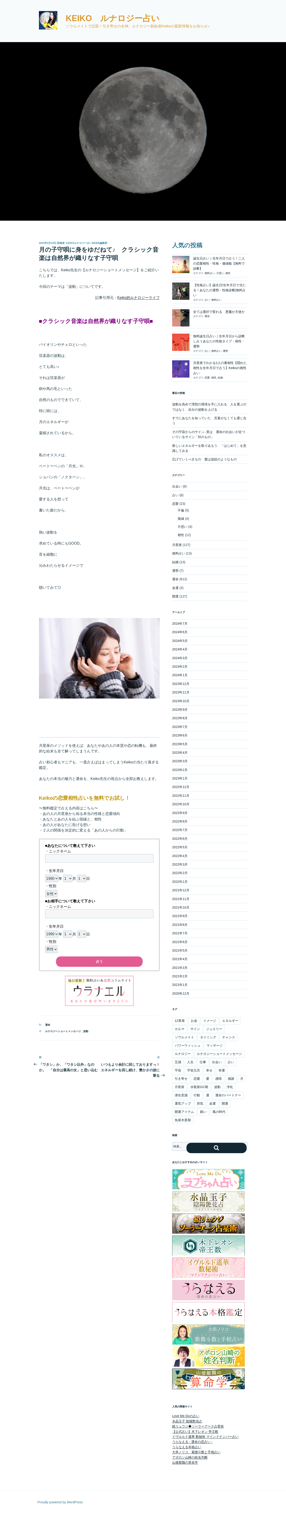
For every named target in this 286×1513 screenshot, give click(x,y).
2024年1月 (180, 675)
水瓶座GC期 (199, 1087)
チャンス (228, 1037)
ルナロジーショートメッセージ (63, 1031)
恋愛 (207, 377)
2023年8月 (180, 718)
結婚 (220, 377)
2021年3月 (180, 968)
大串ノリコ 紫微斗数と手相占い (196, 1452)
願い (203, 1112)
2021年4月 (180, 959)
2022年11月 (180, 795)
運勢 (225, 350)
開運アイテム (184, 1112)
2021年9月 (180, 916)
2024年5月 (180, 641)
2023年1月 (180, 778)
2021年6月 (180, 942)
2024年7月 (180, 623)
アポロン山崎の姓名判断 (190, 1457)
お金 (194, 1020)
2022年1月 (180, 882)
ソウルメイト (184, 1037)
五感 (178, 1062)
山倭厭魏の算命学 (185, 1462)
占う (99, 961)
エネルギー (230, 1020)
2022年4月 (180, 856)
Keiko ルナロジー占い (112, 18)
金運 (175, 588)
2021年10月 (180, 907)
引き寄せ (181, 1078)
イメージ (209, 1020)
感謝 (231, 1078)
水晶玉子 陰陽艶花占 (187, 1421)
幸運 (221, 1070)
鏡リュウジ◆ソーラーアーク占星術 (198, 1426)
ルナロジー (183, 1054)
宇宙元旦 (193, 1070)
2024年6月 (180, 632)
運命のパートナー (228, 1095)
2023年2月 (180, 770)
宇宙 (178, 1070)
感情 (218, 1078)
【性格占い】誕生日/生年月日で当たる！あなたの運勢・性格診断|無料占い (219, 290)
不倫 (181, 510)
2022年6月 (180, 838)
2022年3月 (180, 864)
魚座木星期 (183, 1120)
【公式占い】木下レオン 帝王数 (195, 1431)
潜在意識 (181, 1095)
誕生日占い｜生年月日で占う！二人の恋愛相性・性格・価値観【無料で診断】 (219, 264)
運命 (47, 1024)
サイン (195, 1029)
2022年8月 (180, 821)
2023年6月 (180, 735)
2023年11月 (180, 692)
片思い (220, 273)
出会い (177, 486)
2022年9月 (180, 813)
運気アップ (183, 1103)
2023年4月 (180, 752)
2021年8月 (180, 925)
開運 (175, 596)
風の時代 (218, 1112)
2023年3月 (180, 761)
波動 (85, 1031)
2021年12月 (180, 890)
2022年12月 (180, 787)
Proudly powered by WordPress (60, 1502)
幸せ (209, 1070)
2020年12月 (180, 993)
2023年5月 (180, 744)
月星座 (177, 545)
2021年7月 (180, 933)
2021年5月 (180, 950)
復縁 (181, 518)
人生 (190, 1062)
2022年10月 (180, 804)
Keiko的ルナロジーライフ (138, 298)
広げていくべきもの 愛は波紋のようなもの (204, 459)
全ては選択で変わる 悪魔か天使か (219, 312)
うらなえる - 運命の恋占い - (192, 1442)
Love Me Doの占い (185, 1416)
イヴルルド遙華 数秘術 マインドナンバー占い (205, 1436)
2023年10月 (180, 701)
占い (207, 299)
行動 (197, 1095)
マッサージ (214, 1045)
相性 (227, 273)
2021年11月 (180, 899)
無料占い (210, 273)
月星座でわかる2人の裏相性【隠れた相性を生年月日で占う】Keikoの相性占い (220, 368)
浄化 (230, 1087)
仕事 (203, 1062)
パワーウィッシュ (187, 1045)
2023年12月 (180, 684)
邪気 (200, 1103)
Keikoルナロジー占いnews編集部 (86, 243)
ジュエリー (214, 1029)
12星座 (180, 1020)
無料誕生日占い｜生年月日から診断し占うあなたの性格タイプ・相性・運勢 (219, 341)
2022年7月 (180, 830)
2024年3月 (180, 658)
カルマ (179, 1029)
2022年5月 (180, 847)
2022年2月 (180, 873)
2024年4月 (180, 649)
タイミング (208, 1037)
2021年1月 (180, 985)
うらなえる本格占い (186, 1447)
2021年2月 (180, 976)
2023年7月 (180, 727)
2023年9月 (180, 709)
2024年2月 (180, 666)
